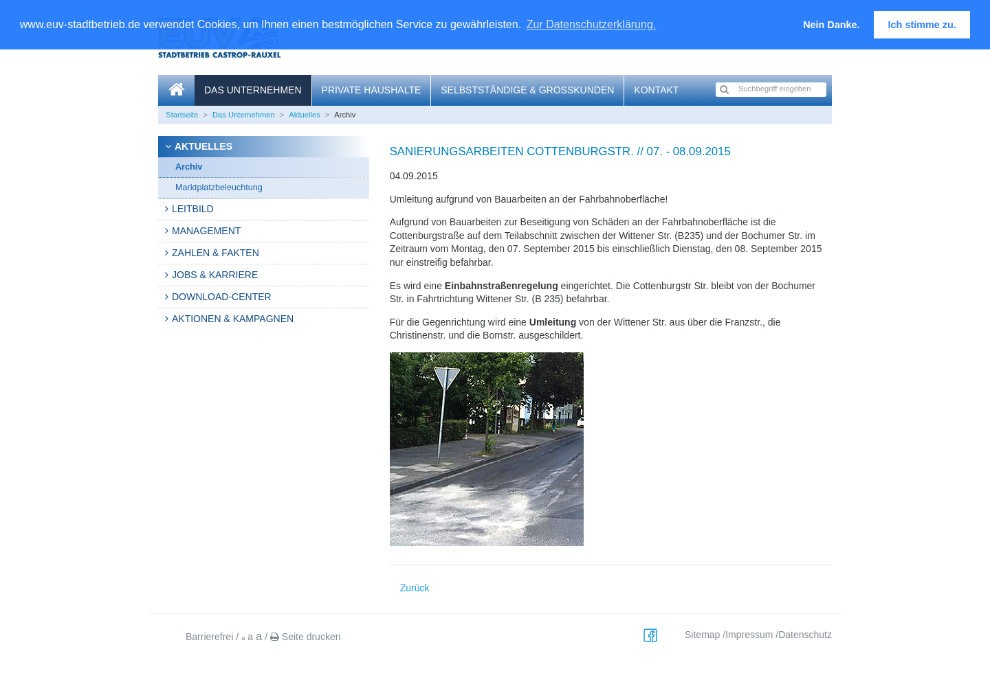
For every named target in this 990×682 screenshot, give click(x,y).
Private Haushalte (371, 89)
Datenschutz (805, 634)
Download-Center (222, 296)
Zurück (415, 587)
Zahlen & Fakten (215, 252)
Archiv (188, 167)
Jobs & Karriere (215, 274)
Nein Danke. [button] (831, 24)
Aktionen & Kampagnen (233, 318)
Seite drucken (305, 636)
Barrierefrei (209, 636)
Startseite (182, 115)
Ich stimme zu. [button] (922, 24)
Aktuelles (304, 115)
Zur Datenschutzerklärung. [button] (592, 24)
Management (206, 230)
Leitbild (193, 208)
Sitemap (702, 634)
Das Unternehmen (253, 89)
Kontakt (656, 89)
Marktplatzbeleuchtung (219, 187)
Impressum (749, 634)
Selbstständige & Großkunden (527, 89)
